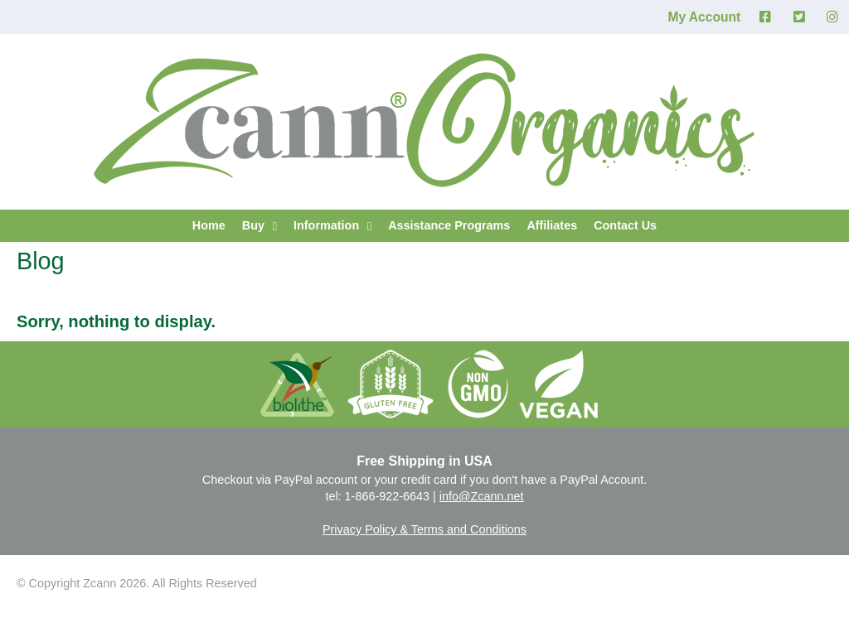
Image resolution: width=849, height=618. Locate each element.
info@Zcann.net (481, 496)
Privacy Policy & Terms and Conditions (424, 529)
